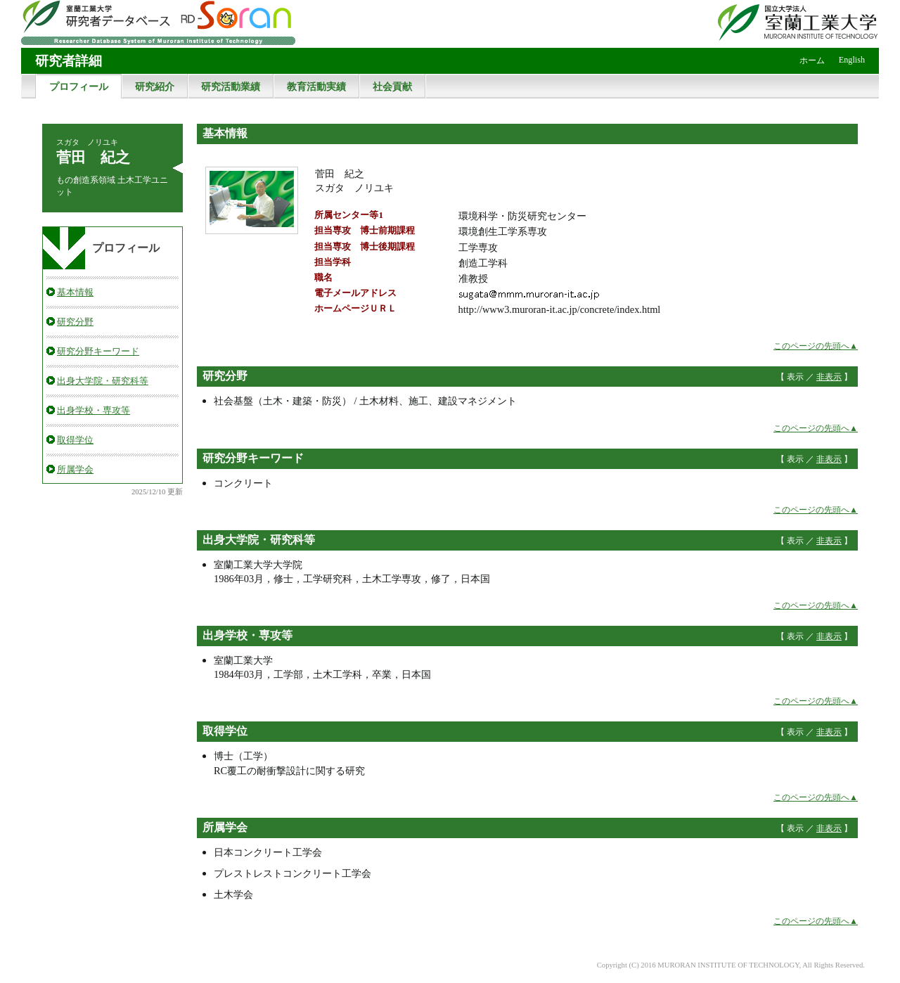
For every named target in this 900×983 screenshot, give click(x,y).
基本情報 (75, 292)
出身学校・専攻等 (93, 410)
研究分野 (75, 321)
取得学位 (75, 440)
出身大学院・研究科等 (102, 380)
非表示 (829, 377)
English (852, 60)
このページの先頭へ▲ (815, 346)
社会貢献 (392, 86)
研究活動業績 (230, 86)
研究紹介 (154, 86)
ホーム (812, 60)
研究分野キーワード (98, 351)
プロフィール (78, 86)
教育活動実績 (316, 86)
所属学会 (75, 469)
